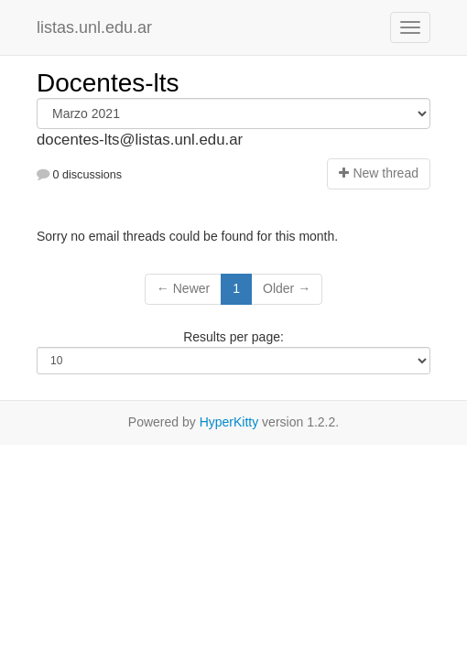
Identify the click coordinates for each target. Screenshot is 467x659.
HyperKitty (229, 422)
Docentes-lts (108, 83)
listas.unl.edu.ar (94, 27)
